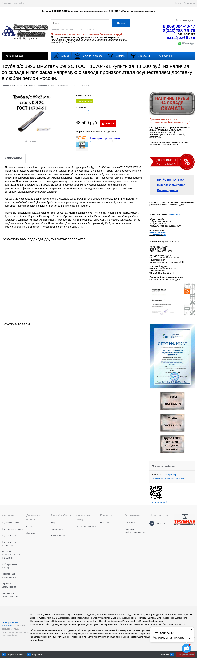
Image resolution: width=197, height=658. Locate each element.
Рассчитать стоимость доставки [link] (168, 478)
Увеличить (33, 141)
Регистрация (189, 3)
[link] (19, 3)
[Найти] (121, 23)
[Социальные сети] (186, 648)
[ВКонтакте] (151, 523)
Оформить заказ (186, 654)
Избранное (37, 654)
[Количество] (81, 112)
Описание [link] (13, 158)
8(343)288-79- (156, 234)
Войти (178, 3)
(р (90, 141)
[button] (89, 111)
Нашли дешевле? (158, 502)
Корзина (165, 654)
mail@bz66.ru (176, 214)
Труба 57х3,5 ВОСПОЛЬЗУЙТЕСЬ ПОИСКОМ (77, 30)
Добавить (109, 123)
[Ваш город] (191, 629)
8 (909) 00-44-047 (158, 232)
